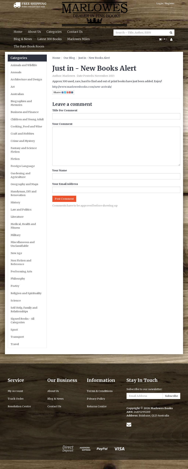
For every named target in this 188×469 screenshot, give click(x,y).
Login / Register (165, 3)
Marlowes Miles (78, 39)
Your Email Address (65, 184)
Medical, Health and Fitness (23, 225)
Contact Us (75, 32)
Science (16, 300)
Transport (17, 336)
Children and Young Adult (27, 119)
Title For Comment (64, 110)
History (15, 202)
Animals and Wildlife (24, 65)
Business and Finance (25, 112)
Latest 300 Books (49, 39)
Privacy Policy (96, 398)
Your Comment (62, 124)
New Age (16, 253)
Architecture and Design (26, 79)
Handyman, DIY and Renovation (23, 193)
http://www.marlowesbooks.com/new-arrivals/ (82, 86)
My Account (15, 391)
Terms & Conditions (100, 391)
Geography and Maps (24, 184)
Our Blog (69, 57)
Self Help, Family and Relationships (24, 309)
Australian (17, 94)
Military (16, 235)
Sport (14, 329)
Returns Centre (96, 406)
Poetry (15, 286)
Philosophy (18, 278)
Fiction (15, 159)
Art (13, 86)
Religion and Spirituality (26, 293)
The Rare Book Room (29, 46)
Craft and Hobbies (22, 133)
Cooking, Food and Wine (26, 126)
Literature (17, 216)
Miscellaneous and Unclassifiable (23, 244)
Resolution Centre (19, 406)
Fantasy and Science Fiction (24, 149)
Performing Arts (21, 271)
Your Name (59, 170)
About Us (34, 32)
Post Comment (64, 198)
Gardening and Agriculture (20, 175)
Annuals (16, 72)
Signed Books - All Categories (22, 320)
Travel (15, 344)
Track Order (16, 398)
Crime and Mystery (23, 141)
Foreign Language (23, 166)
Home (18, 32)
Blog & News (23, 39)
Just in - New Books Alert (94, 57)
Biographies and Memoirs (21, 103)
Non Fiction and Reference (21, 262)
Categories (54, 32)
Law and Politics (21, 209)
